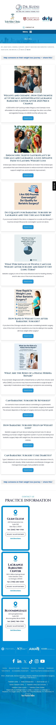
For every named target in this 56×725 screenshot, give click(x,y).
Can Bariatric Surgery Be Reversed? (28, 400)
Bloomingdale (16, 611)
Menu (27, 32)
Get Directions (15, 538)
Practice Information (28, 499)
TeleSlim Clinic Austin (19, 687)
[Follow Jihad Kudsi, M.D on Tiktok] (31, 661)
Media (22, 50)
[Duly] (47, 18)
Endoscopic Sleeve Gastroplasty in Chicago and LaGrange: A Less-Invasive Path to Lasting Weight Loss (28, 158)
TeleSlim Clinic (13, 682)
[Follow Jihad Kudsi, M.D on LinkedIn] (18, 661)
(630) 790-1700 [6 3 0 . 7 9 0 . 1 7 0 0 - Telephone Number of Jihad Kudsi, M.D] (17, 530)
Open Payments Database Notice (43, 671)
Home (5, 668)
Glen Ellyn (15, 519)
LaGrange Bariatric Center (15, 568)
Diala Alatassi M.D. (27, 682)
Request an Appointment (15, 534)
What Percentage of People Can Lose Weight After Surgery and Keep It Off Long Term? (28, 267)
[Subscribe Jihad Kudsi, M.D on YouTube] (44, 661)
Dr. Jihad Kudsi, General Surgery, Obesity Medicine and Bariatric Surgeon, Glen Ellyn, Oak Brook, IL (29, 677)
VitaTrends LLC (42, 682)
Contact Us (29, 27)
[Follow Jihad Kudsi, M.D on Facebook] (12, 661)
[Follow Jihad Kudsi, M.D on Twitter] (25, 661)
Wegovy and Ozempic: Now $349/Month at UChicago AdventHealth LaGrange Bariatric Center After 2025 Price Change (28, 99)
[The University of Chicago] (31, 18)
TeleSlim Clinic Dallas (36, 687)
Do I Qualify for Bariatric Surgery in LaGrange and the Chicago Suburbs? (28, 214)
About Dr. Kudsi (14, 668)
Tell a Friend (6, 671)
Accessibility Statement (20, 671)
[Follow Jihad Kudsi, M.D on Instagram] (37, 661)
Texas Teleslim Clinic (16, 685)
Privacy (33, 668)
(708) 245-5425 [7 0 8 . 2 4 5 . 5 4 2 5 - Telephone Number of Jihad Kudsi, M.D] (17, 582)
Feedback (49, 668)
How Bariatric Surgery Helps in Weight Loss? (28, 426)
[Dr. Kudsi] (27, 8)
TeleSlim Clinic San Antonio (36, 685)
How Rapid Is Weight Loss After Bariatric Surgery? (28, 320)
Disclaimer (25, 668)
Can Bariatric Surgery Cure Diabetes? (28, 455)
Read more (28, 118)
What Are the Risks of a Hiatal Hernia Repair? (28, 374)
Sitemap (41, 668)
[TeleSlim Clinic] (12, 18)
